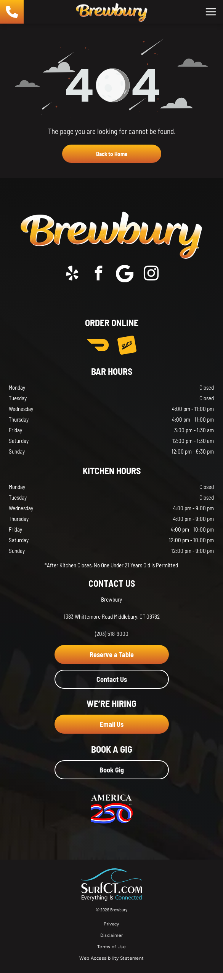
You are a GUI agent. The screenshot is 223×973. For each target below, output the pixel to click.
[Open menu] (210, 11)
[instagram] (151, 275)
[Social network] (125, 275)
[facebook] (98, 275)
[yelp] (72, 275)
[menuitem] (111, 924)
